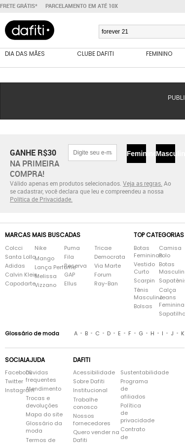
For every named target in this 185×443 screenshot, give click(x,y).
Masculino (165, 154)
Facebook (10, 372)
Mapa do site (44, 414)
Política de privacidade (133, 413)
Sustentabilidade (133, 372)
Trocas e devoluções (42, 402)
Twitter (10, 381)
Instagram (10, 390)
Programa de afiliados (133, 389)
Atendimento (43, 389)
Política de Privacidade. (41, 199)
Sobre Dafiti (89, 381)
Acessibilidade (94, 372)
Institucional (90, 390)
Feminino (136, 154)
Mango (44, 258)
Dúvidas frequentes (41, 376)
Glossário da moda (44, 427)
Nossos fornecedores (92, 419)
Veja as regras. (142, 183)
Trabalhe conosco (85, 403)
